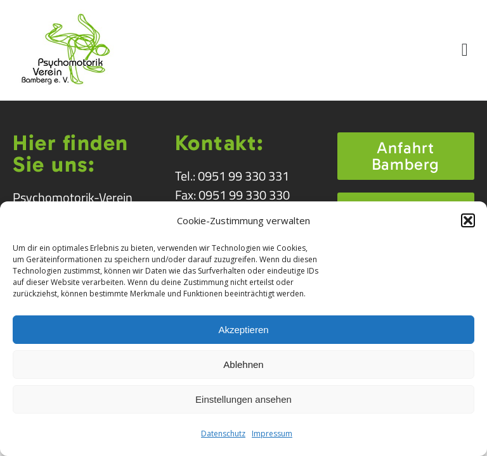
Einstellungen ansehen (243, 399)
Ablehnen (243, 364)
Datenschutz (223, 433)
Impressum (272, 433)
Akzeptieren (243, 329)
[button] (468, 220)
